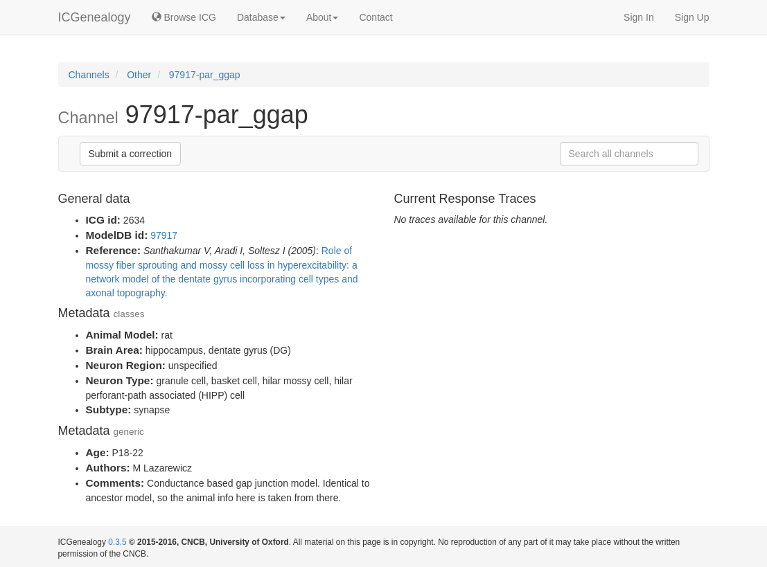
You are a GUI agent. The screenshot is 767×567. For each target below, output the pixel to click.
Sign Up (692, 17)
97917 (163, 235)
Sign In (639, 17)
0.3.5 (117, 542)
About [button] (322, 17)
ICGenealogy (94, 17)
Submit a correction (131, 153)
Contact (375, 17)
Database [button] (261, 17)
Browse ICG (184, 17)
